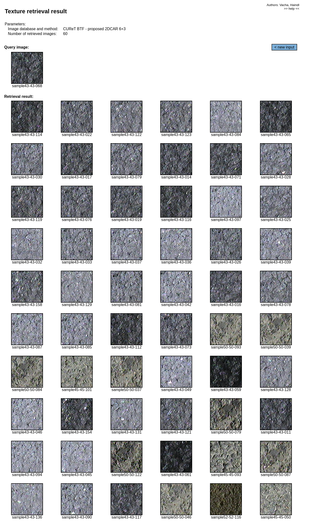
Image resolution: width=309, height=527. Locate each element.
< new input (284, 47)
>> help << (291, 8)
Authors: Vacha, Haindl (283, 5)
